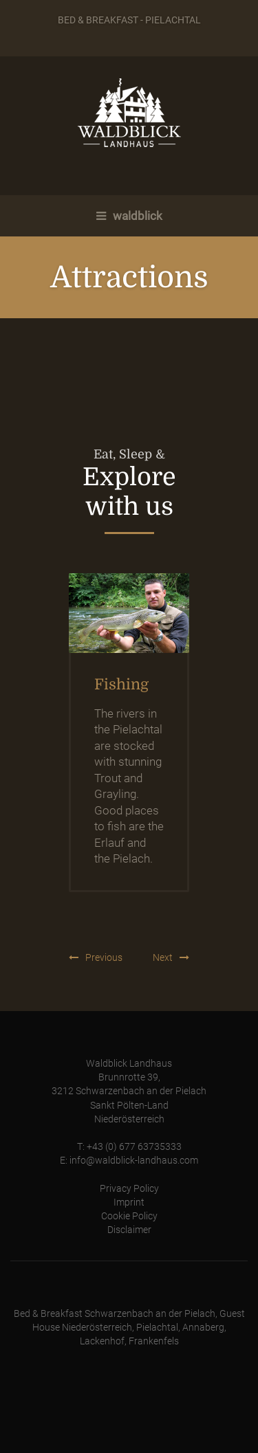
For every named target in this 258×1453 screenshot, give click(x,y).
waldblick (129, 216)
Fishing (121, 684)
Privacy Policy (129, 1189)
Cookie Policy (129, 1216)
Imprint (129, 1202)
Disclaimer (129, 1230)
